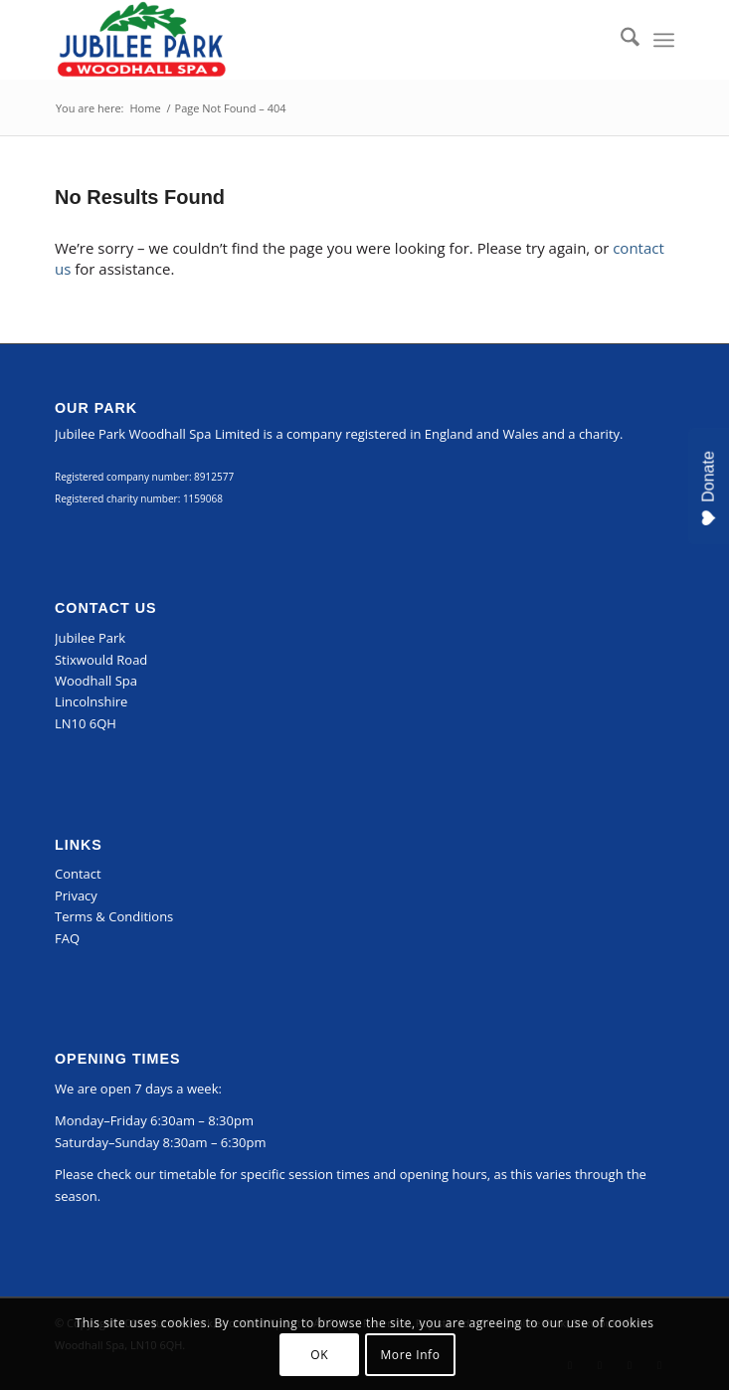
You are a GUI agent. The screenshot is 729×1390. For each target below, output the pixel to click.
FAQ (67, 938)
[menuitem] (620, 40)
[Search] (620, 40)
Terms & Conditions (114, 916)
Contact (78, 874)
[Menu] (663, 40)
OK (319, 1354)
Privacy (76, 895)
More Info (410, 1354)
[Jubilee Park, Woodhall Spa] (302, 40)
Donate (708, 488)
